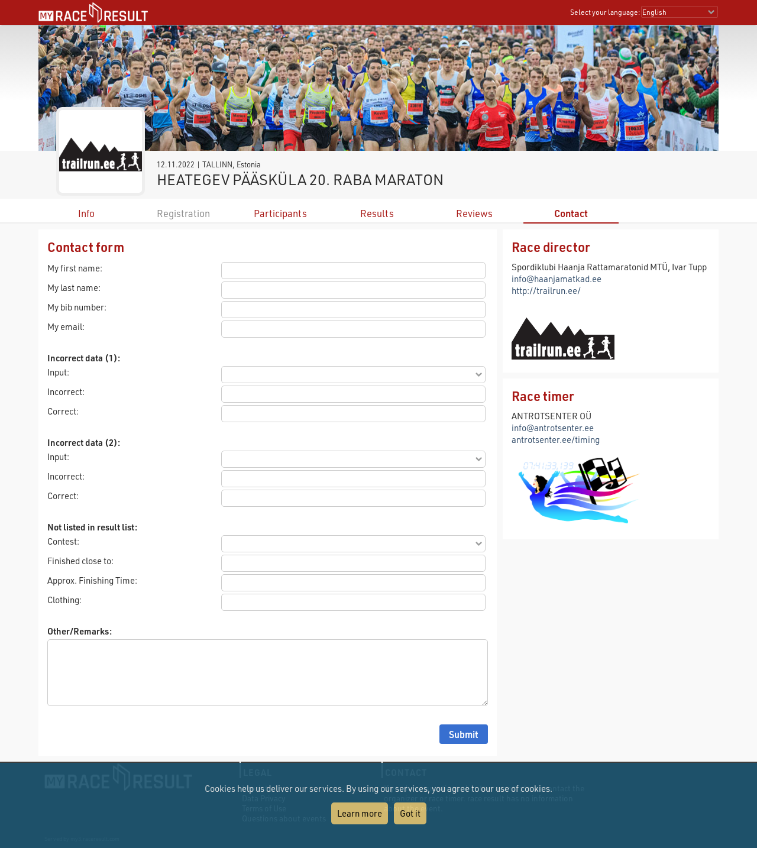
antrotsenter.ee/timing (556, 439)
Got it (410, 813)
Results (377, 213)
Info (86, 213)
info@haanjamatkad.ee (556, 278)
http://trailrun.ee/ (546, 290)
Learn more (359, 813)
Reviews (474, 213)
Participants (280, 213)
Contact (571, 213)
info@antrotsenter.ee (553, 427)
